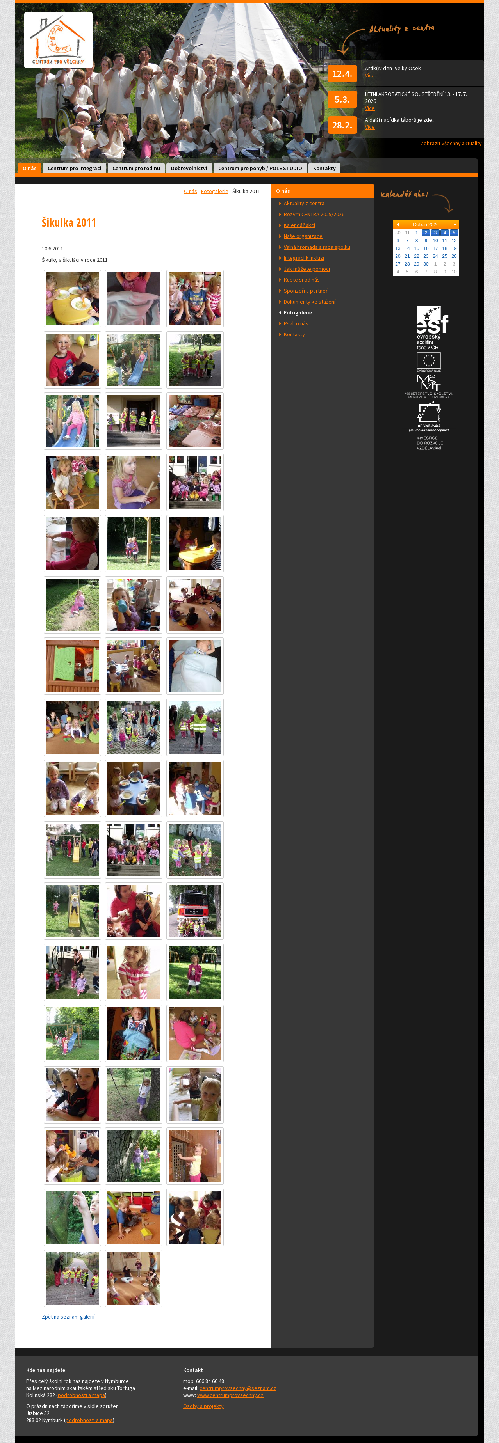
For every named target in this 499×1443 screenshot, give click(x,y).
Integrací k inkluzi (304, 257)
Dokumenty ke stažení (309, 301)
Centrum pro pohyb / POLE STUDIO (260, 168)
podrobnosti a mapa (81, 1395)
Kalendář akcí (299, 225)
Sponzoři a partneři (306, 290)
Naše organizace (303, 236)
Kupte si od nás (302, 279)
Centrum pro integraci (75, 168)
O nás (30, 168)
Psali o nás (296, 323)
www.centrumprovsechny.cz (230, 1395)
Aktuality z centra (304, 203)
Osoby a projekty (203, 1405)
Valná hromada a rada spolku (317, 246)
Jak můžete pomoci (307, 268)
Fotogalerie (298, 312)
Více (370, 75)
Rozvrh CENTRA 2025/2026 (314, 214)
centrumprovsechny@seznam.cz (238, 1388)
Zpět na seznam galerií (68, 1316)
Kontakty (324, 168)
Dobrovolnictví (189, 168)
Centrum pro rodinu (136, 168)
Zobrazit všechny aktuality (451, 143)
